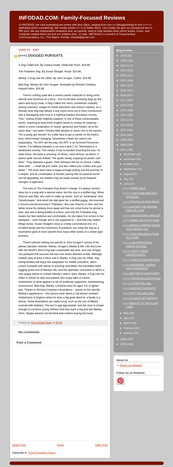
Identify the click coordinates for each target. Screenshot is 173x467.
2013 (123, 120)
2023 (123, 70)
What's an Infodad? (131, 365)
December (129, 154)
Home (60, 445)
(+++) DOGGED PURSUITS (139, 288)
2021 (123, 80)
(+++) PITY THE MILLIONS (139, 293)
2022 (123, 75)
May (126, 313)
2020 (123, 85)
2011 (123, 130)
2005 (123, 344)
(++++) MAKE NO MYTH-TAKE (141, 220)
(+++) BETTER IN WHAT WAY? (141, 273)
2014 (123, 115)
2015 (123, 110)
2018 (123, 95)
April (126, 318)
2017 (123, 100)
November (129, 159)
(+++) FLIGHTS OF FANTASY (140, 298)
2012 (123, 125)
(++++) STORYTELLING (137, 283)
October (128, 164)
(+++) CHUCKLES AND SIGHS (141, 201)
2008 (123, 144)
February (129, 328)
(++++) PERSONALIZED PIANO (142, 278)
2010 (123, 135)
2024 (123, 65)
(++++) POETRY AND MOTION (141, 260)
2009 (123, 139)
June (126, 183)
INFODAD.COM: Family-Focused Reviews (72, 18)
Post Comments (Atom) (42, 452)
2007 (123, 149)
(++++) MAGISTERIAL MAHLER (142, 215)
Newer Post (19, 445)
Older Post (101, 445)
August (127, 174)
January (128, 332)
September (130, 169)
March (127, 323)
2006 (123, 339)
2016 (123, 105)
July (126, 179)
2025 (123, 60)
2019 (123, 90)
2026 (123, 55)
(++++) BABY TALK (134, 188)
